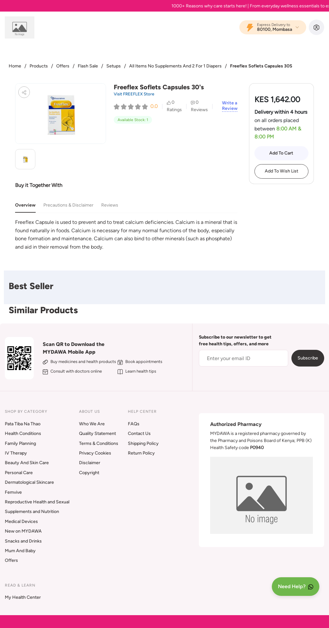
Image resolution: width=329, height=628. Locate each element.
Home (15, 66)
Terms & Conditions (98, 443)
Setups (113, 66)
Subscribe (308, 358)
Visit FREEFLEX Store (134, 94)
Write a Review (229, 106)
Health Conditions (23, 433)
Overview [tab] (25, 205)
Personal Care (19, 472)
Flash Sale (88, 66)
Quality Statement (97, 433)
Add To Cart (281, 153)
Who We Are (92, 424)
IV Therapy (16, 453)
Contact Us (139, 433)
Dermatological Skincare (29, 482)
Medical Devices (21, 521)
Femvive (13, 492)
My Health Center (23, 597)
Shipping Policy (143, 443)
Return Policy (141, 453)
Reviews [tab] (109, 205)
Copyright (89, 472)
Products (39, 66)
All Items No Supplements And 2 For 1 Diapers (175, 66)
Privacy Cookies (95, 453)
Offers (62, 66)
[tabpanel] (126, 234)
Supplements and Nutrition (32, 511)
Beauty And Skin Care (27, 462)
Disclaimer (89, 462)
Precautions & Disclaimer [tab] (68, 205)
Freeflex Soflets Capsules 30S (261, 66)
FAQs (133, 424)
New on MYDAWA (23, 531)
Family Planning (20, 443)
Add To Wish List (281, 171)
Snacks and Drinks (23, 541)
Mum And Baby (20, 550)
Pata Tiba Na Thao (22, 424)
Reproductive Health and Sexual (37, 502)
